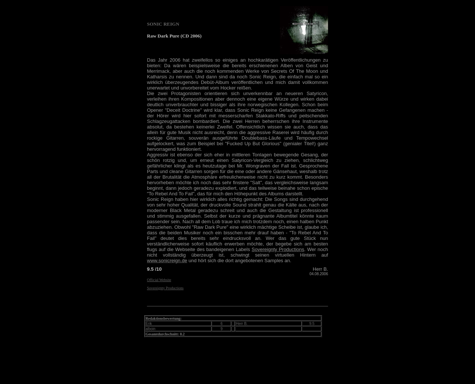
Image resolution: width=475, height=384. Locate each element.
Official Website (159, 280)
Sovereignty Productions (165, 288)
